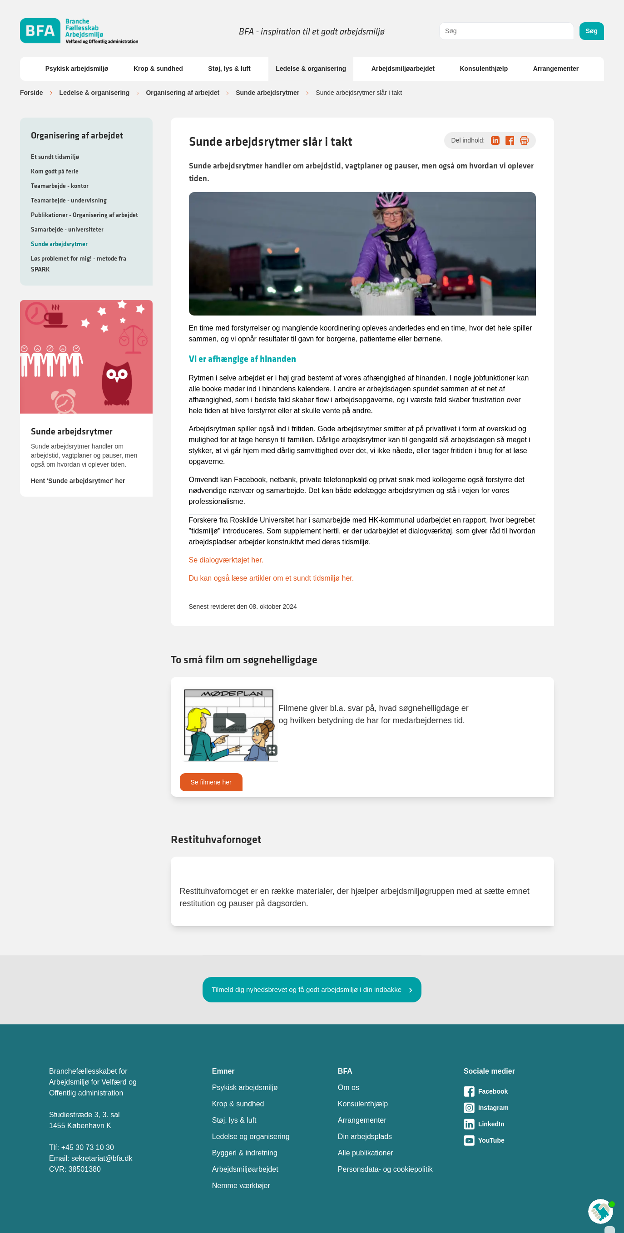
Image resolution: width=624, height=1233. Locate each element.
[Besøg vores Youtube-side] (519, 1140)
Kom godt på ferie (55, 171)
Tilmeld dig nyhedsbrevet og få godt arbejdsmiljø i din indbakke (306, 989)
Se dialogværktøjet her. (226, 560)
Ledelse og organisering (251, 1136)
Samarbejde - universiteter (67, 229)
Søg (592, 31)
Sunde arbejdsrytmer (267, 92)
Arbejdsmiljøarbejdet (403, 68)
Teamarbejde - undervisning (69, 200)
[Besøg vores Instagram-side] (519, 1107)
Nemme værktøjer (241, 1185)
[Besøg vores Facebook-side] (519, 1091)
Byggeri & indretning (244, 1153)
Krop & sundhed (158, 68)
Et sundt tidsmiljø (55, 157)
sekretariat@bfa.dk (102, 1158)
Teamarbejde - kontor (60, 186)
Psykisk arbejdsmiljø (77, 68)
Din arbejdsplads (365, 1136)
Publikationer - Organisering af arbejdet (84, 215)
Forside (31, 92)
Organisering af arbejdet (182, 92)
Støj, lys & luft (229, 68)
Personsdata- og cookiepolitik (385, 1169)
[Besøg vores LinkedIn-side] (519, 1124)
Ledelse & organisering (311, 68)
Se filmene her (211, 782)
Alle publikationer (365, 1153)
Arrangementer (556, 68)
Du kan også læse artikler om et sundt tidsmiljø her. (271, 578)
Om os (348, 1087)
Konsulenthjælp (484, 68)
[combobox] (506, 31)
